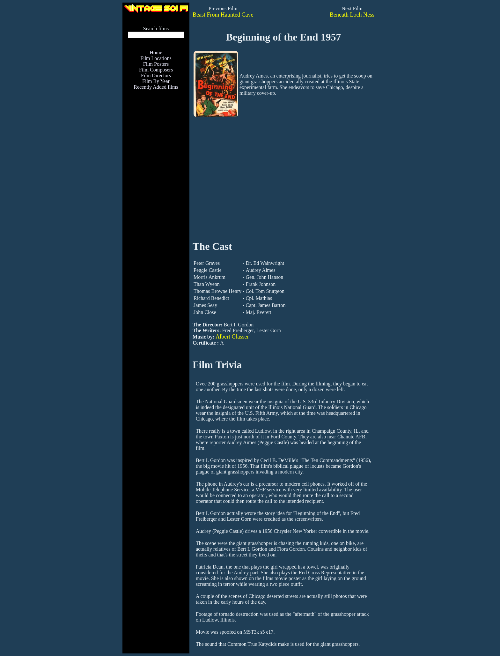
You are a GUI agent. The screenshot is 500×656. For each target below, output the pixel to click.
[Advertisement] (156, 225)
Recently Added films (156, 87)
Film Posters (156, 64)
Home (156, 52)
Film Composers (156, 69)
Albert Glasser (232, 336)
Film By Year (156, 81)
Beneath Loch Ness (352, 14)
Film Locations (155, 58)
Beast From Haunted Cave (223, 14)
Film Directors (156, 75)
